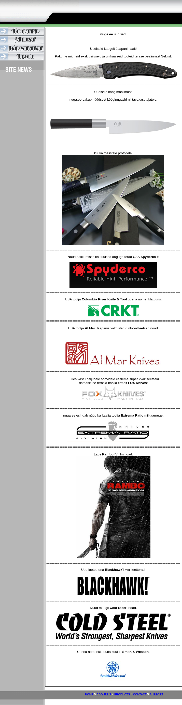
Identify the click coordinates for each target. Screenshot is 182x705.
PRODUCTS (122, 694)
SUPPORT (156, 694)
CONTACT (140, 694)
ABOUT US (103, 694)
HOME (89, 694)
